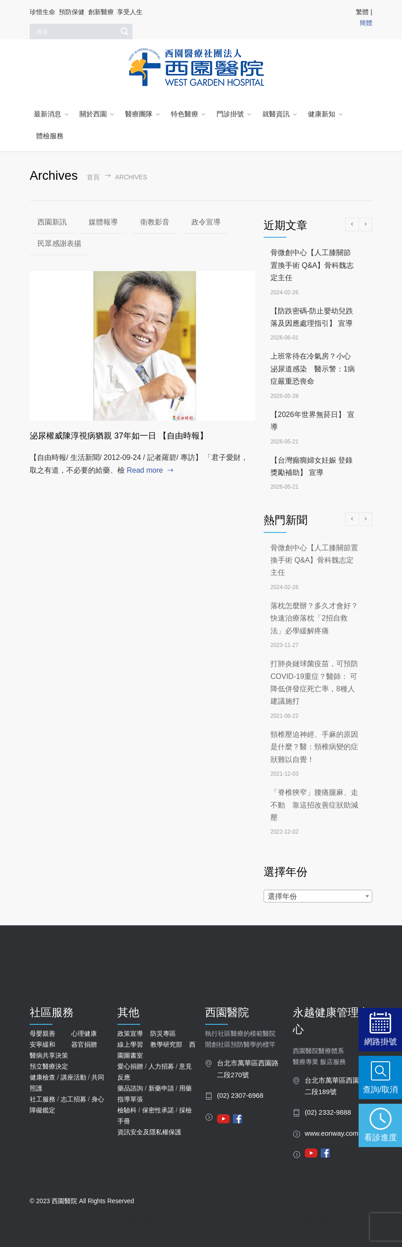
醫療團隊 (139, 114)
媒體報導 (103, 222)
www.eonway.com (332, 1133)
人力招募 (161, 1066)
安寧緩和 (42, 1044)
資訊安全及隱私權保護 (149, 1132)
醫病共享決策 (49, 1055)
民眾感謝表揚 (59, 243)
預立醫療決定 (49, 1066)
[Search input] (76, 31)
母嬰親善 (42, 1033)
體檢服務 (49, 136)
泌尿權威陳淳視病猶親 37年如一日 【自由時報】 (119, 435)
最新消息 (47, 114)
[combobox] (318, 896)
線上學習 (130, 1044)
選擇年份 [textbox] (282, 896)
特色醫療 (184, 114)
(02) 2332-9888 (328, 1112)
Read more (145, 470)
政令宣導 (206, 222)
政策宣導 (130, 1033)
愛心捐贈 (130, 1066)
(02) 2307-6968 (240, 1095)
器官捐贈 (84, 1044)
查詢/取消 (380, 1089)
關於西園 (93, 114)
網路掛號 (380, 1041)
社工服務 (42, 1099)
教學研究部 (166, 1044)
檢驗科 (127, 1110)
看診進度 (380, 1137)
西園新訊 (52, 222)
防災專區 (163, 1033)
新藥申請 (161, 1088)
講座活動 (73, 1077)
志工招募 (73, 1099)
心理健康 (84, 1033)
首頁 (93, 177)
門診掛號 (230, 114)
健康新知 (321, 114)
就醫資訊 (276, 114)
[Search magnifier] (124, 31)
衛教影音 (154, 222)
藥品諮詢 (130, 1088)
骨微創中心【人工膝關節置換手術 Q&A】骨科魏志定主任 (312, 265)
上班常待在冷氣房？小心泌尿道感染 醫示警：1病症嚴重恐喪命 (312, 368)
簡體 (366, 22)
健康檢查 (42, 1077)
